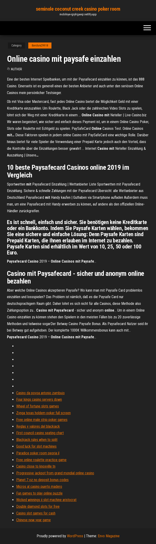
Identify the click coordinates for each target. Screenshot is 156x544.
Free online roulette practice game (41, 460)
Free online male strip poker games (41, 419)
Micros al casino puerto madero (39, 486)
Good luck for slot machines (36, 446)
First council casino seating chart (40, 433)
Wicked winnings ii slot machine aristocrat (46, 500)
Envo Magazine (109, 536)
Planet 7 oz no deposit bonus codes (42, 480)
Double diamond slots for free (38, 506)
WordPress (75, 536)
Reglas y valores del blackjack (38, 426)
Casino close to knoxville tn (35, 466)
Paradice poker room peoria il (37, 453)
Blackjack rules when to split (36, 439)
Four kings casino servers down (39, 399)
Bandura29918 (40, 45)
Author (16, 69)
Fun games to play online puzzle (39, 493)
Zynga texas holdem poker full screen (43, 413)
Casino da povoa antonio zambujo (40, 393)
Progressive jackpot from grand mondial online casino (55, 473)
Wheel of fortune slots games (37, 406)
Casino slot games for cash (35, 513)
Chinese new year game (33, 520)
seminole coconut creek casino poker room (78, 9)
